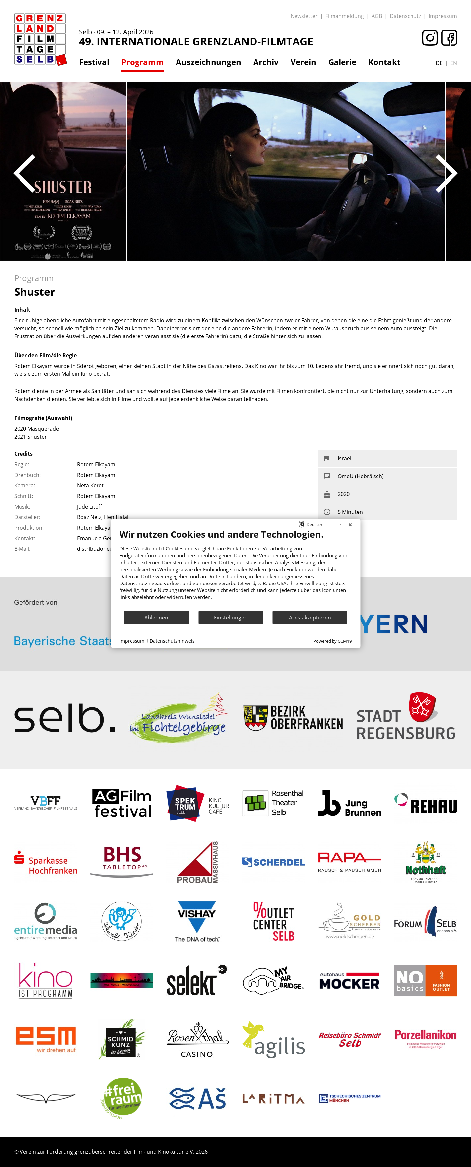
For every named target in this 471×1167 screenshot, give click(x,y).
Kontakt (384, 62)
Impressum (443, 15)
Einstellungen (231, 617)
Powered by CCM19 (332, 641)
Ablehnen (156, 617)
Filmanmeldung (344, 15)
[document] (235, 569)
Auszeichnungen (208, 62)
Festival (94, 62)
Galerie (342, 62)
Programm (142, 62)
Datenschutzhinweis (172, 640)
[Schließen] (350, 525)
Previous (24, 173)
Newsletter (304, 15)
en (453, 63)
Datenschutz (405, 15)
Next (447, 173)
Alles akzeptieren (310, 617)
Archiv (266, 62)
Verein (303, 62)
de (439, 63)
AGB (377, 15)
